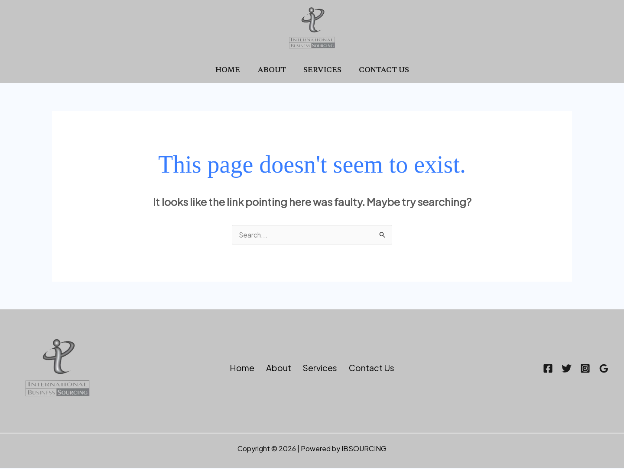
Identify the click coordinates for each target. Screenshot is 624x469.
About (273, 69)
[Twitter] (550, 369)
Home (233, 69)
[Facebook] (523, 369)
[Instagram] (577, 369)
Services (321, 69)
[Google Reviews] (604, 369)
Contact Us (379, 69)
